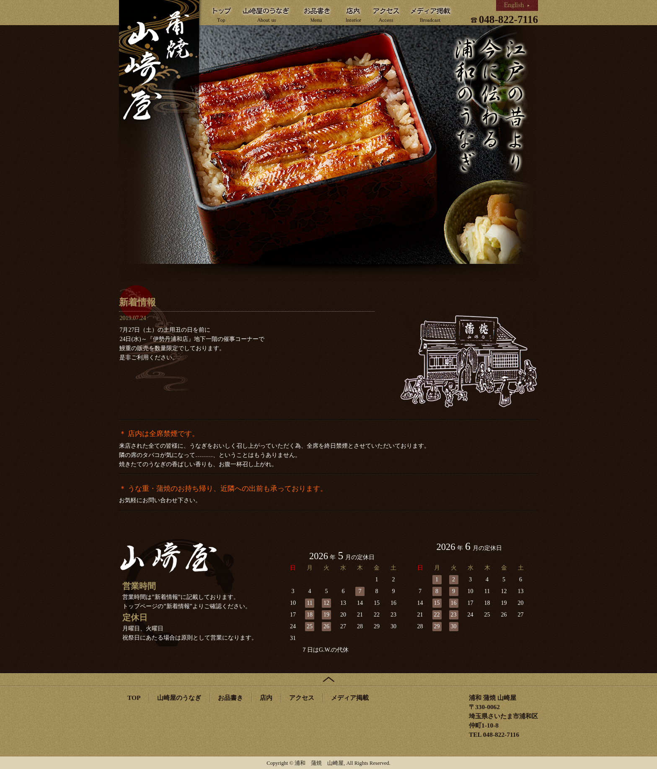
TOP (133, 697)
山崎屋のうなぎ (179, 697)
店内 (266, 697)
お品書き (230, 697)
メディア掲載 (350, 697)
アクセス (301, 697)
